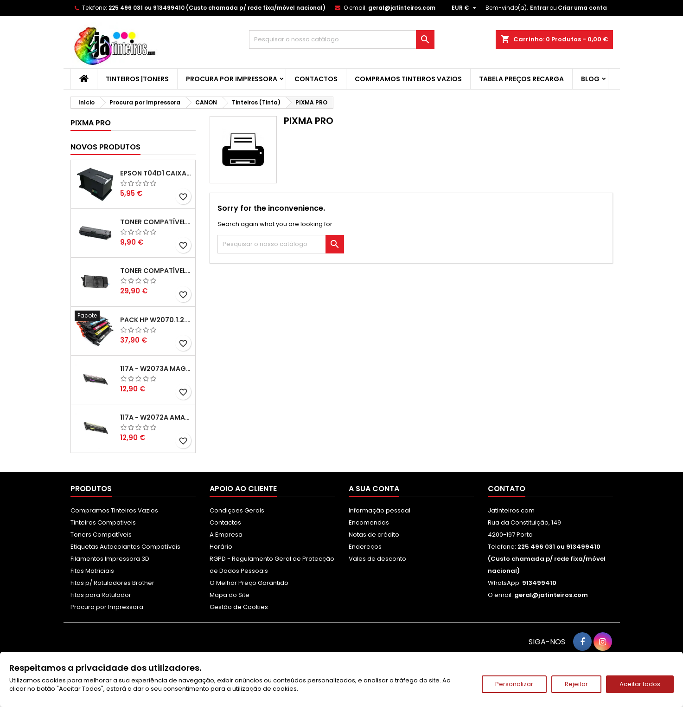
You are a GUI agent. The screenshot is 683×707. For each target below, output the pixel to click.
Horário (221, 546)
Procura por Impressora (231, 79)
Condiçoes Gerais (237, 510)
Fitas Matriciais (92, 570)
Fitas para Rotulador (100, 594)
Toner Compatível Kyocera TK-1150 (155, 222)
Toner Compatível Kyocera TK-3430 (155, 270)
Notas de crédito (374, 534)
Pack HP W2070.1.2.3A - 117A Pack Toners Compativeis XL (155, 320)
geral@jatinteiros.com (401, 8)
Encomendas (369, 522)
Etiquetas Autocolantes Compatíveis (125, 546)
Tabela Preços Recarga (521, 79)
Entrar (539, 8)
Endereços (365, 546)
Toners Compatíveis (101, 534)
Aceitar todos (639, 684)
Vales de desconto (377, 558)
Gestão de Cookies (239, 607)
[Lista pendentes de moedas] (465, 8)
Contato (506, 488)
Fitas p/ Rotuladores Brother (112, 582)
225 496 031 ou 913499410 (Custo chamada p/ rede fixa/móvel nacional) (217, 8)
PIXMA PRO (90, 122)
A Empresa (226, 534)
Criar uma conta (582, 8)
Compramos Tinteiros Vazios (408, 79)
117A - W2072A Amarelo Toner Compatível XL (155, 417)
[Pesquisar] (341, 39)
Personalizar (514, 684)
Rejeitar (576, 684)
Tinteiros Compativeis (103, 522)
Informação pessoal (379, 510)
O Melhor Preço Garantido (249, 582)
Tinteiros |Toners (137, 79)
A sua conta (374, 488)
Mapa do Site (229, 594)
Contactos (316, 79)
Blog (590, 79)
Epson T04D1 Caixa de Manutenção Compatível (155, 173)
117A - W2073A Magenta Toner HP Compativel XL (155, 368)
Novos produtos (105, 147)
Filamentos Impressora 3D (109, 558)
